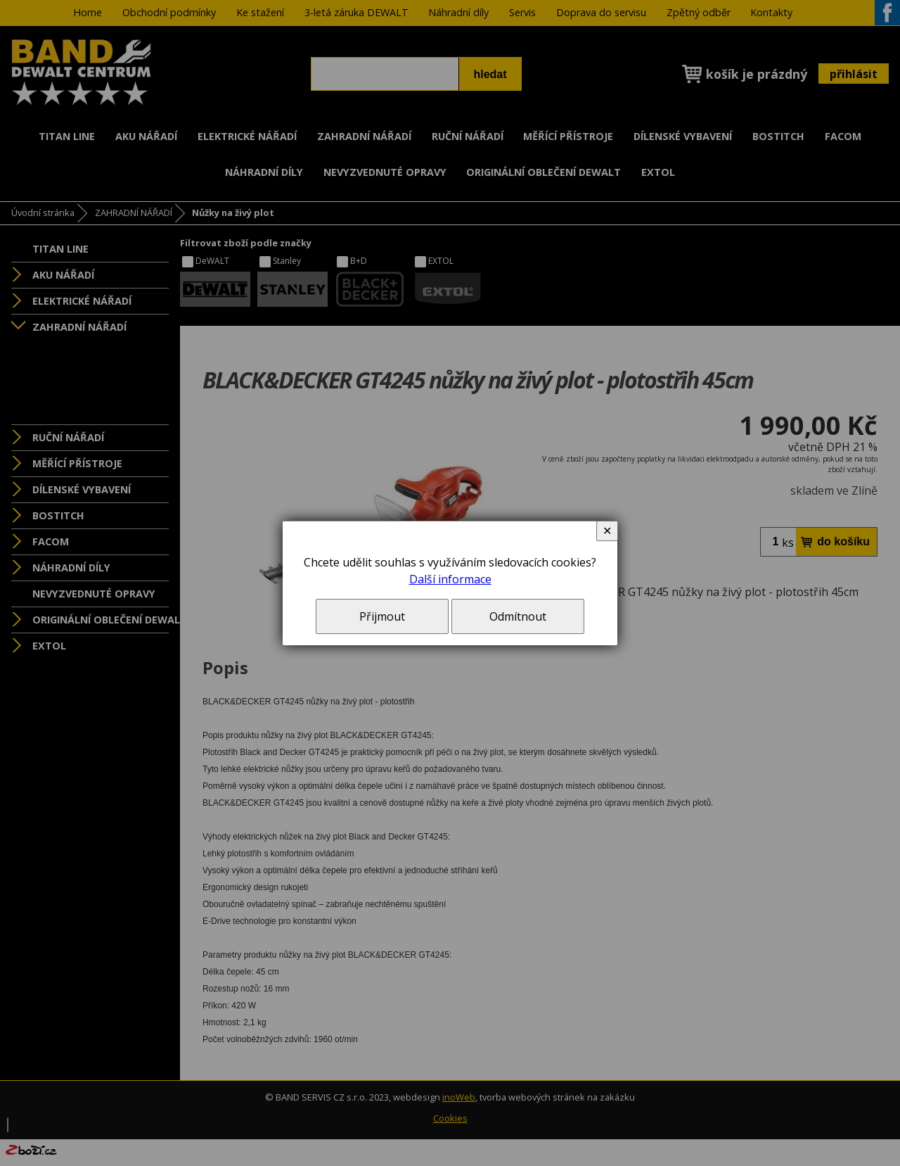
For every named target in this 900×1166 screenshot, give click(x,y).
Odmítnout (517, 616)
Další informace (450, 579)
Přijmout (382, 616)
